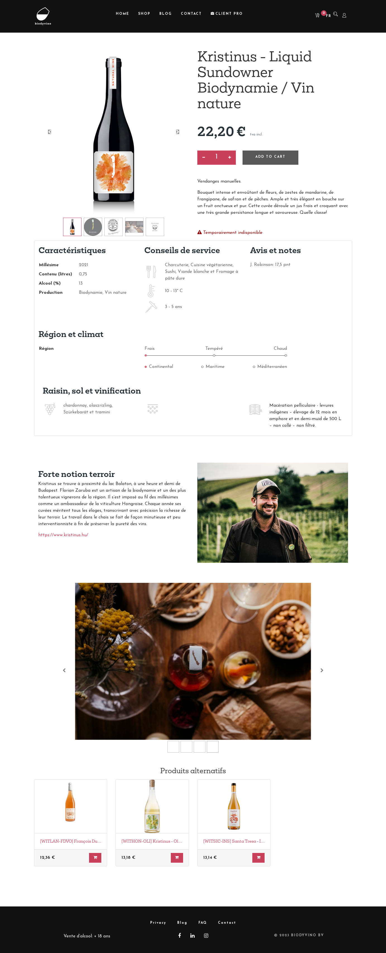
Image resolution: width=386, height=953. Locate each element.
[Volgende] (322, 670)
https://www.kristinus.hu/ (63, 535)
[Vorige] (64, 670)
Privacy (158, 923)
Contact (227, 923)
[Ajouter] (229, 158)
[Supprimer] (203, 158)
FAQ (202, 923)
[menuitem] (122, 14)
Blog (182, 923)
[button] (49, 131)
